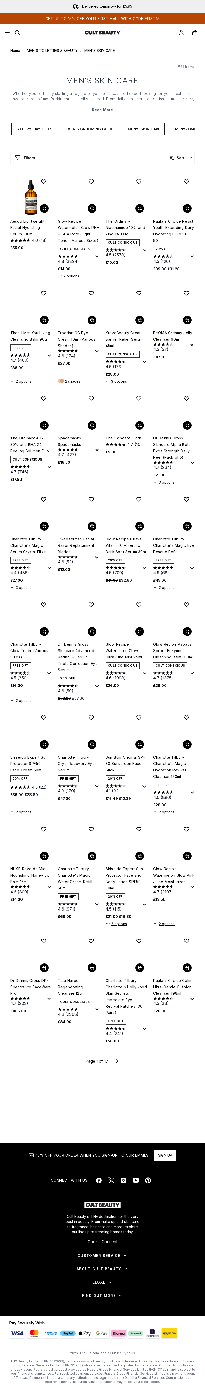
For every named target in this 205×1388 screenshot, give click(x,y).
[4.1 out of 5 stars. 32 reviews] (123, 789)
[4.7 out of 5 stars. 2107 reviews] (171, 890)
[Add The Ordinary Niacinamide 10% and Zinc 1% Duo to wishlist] (139, 181)
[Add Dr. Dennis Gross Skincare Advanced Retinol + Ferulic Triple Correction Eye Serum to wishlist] (91, 604)
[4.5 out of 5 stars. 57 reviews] (171, 347)
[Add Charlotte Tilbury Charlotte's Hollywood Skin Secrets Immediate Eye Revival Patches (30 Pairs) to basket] (139, 967)
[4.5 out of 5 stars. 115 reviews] (123, 907)
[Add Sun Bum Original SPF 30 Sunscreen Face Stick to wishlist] (139, 717)
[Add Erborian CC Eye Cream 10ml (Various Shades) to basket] (92, 320)
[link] (181, 32)
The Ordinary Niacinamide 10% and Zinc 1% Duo (125, 227)
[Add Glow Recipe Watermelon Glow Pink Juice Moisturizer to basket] (187, 856)
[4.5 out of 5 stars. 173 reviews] (123, 365)
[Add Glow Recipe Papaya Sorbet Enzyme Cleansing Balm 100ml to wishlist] (186, 604)
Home (15, 50)
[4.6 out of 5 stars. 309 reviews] (28, 890)
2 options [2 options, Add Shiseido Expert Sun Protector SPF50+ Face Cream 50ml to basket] (21, 812)
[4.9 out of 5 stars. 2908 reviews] (76, 1012)
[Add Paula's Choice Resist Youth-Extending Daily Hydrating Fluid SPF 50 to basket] (187, 208)
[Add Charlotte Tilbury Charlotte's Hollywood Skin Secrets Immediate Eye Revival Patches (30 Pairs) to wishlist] (139, 941)
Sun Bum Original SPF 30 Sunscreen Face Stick (125, 763)
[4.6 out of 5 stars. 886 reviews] (171, 795)
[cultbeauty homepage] (102, 32)
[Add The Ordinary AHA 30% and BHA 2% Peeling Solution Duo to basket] (44, 425)
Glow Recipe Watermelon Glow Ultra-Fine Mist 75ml (124, 650)
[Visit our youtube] (136, 1180)
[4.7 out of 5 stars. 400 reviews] (28, 358)
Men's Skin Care (144, 129)
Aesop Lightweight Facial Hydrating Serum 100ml (27, 227)
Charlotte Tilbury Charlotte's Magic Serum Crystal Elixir (28, 545)
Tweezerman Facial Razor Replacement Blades (76, 545)
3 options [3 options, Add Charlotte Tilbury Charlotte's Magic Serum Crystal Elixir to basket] (21, 587)
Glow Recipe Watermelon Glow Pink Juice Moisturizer (174, 875)
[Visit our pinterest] (148, 1180)
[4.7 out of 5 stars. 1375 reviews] (171, 676)
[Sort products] (181, 158)
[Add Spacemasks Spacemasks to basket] (92, 425)
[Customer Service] (102, 1255)
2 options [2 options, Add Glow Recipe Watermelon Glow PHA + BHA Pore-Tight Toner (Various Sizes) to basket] (68, 276)
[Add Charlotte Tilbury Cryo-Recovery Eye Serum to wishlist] (91, 717)
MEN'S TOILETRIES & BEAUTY (52, 50)
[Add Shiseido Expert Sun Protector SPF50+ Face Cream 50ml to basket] (44, 744)
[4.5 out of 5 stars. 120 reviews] (171, 259)
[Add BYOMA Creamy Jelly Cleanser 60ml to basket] (187, 320)
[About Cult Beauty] (103, 1268)
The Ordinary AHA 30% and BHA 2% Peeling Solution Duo (29, 444)
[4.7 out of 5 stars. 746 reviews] (28, 470)
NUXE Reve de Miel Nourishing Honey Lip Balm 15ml (30, 875)
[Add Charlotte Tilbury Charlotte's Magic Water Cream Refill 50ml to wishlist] (91, 829)
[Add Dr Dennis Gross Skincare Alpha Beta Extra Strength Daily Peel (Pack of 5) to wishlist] (186, 398)
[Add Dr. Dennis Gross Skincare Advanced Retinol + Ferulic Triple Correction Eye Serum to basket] (92, 631)
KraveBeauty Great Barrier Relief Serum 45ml (124, 339)
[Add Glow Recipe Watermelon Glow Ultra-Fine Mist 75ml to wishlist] (139, 604)
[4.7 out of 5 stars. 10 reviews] (124, 444)
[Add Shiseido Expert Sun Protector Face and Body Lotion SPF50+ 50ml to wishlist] (139, 829)
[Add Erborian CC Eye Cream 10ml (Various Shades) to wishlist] (91, 293)
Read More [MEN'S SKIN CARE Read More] (102, 110)
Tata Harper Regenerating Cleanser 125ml (72, 986)
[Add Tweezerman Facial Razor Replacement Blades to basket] (92, 526)
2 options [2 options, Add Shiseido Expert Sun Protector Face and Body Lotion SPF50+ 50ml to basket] (116, 923)
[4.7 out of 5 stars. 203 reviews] (28, 1002)
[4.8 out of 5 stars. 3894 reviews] (76, 259)
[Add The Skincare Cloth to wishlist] (139, 398)
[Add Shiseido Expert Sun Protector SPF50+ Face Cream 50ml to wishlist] (43, 717)
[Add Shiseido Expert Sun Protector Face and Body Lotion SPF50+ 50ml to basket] (139, 856)
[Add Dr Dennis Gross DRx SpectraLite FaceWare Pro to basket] (44, 967)
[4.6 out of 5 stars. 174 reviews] (76, 354)
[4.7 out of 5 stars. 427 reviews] (76, 453)
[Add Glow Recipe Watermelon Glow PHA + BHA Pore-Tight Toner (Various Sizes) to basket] (92, 208)
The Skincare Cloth (123, 438)
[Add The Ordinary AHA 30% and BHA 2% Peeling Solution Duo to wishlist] (43, 398)
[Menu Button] (7, 33)
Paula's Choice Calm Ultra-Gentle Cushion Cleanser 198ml (172, 986)
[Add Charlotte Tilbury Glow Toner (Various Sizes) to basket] (44, 631)
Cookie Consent (102, 1241)
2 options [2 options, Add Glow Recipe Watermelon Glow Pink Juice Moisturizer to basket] (164, 923)
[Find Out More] (102, 1295)
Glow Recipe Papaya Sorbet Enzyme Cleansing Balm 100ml (173, 650)
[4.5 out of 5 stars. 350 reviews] (28, 676)
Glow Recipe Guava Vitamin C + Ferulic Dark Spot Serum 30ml (126, 545)
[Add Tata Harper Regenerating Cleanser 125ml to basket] (92, 967)
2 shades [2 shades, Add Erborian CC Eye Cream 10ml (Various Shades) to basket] (72, 381)
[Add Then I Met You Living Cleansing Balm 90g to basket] (44, 320)
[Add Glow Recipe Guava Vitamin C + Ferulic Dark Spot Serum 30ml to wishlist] (139, 499)
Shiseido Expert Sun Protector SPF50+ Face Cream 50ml (29, 763)
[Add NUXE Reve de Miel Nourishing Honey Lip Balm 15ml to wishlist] (43, 829)
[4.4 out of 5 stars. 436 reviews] (28, 571)
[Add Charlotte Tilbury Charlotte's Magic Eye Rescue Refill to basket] (187, 526)
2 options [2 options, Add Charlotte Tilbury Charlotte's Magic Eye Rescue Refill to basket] (164, 587)
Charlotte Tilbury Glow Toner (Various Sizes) (29, 650)
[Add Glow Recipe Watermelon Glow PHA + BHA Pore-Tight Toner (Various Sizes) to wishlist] (91, 181)
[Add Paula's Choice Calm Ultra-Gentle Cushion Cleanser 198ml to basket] (187, 967)
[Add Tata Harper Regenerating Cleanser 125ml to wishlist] (91, 941)
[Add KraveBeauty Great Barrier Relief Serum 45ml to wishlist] (139, 293)
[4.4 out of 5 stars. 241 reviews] (123, 1032)
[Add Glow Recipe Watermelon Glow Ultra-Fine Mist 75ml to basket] (139, 631)
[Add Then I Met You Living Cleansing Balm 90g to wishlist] (43, 293)
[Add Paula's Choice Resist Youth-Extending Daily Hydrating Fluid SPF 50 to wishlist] (186, 181)
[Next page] (117, 1061)
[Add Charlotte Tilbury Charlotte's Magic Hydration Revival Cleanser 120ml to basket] (187, 744)
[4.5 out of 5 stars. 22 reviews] (28, 787)
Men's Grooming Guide (90, 129)
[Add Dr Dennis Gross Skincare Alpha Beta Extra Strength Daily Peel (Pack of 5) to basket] (187, 425)
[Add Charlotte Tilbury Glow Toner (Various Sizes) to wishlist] (43, 604)
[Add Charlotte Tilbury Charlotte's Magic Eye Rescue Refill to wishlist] (186, 499)
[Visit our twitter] (111, 1180)
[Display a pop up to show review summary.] (97, 257)
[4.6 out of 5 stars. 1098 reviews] (124, 676)
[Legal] (103, 1282)
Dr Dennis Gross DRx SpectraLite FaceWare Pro (30, 986)
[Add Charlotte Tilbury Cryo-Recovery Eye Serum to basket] (92, 744)
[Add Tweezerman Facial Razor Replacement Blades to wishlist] (91, 499)
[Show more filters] (24, 158)
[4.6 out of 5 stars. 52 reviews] (76, 560)
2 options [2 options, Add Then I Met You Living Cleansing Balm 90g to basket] (21, 381)
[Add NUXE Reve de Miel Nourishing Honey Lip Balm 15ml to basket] (44, 856)
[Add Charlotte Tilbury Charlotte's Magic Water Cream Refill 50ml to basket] (92, 856)
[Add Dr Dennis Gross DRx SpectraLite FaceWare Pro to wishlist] (43, 941)
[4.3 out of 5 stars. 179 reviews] (76, 789)
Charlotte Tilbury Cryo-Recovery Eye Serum (76, 763)
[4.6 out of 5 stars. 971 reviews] (76, 907)
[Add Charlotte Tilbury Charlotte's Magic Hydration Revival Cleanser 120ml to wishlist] (186, 717)
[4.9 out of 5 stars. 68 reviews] (171, 571)
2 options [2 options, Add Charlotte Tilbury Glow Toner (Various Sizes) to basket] (21, 700)
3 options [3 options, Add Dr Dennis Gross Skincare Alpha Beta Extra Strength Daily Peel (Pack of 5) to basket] (164, 482)
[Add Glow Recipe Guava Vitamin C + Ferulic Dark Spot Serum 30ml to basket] (139, 526)
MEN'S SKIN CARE (102, 80)
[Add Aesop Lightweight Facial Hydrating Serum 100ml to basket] (44, 208)
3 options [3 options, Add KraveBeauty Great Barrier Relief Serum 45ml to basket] (116, 381)
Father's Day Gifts (34, 129)
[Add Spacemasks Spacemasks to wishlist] (91, 398)
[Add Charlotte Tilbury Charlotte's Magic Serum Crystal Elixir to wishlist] (43, 499)
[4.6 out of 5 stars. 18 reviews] (28, 240)
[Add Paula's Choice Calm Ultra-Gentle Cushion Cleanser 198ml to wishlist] (186, 941)
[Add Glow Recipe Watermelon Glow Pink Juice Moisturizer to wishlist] (186, 829)
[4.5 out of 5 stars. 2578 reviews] (124, 253)
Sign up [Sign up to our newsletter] (165, 1155)
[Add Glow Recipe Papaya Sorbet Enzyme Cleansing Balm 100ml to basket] (187, 631)
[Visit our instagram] (123, 1180)
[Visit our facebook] (99, 1180)
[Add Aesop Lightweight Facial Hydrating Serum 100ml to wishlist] (43, 181)
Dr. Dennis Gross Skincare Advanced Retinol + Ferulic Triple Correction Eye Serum (78, 657)
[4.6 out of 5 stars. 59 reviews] (76, 689)
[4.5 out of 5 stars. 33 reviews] (171, 1002)
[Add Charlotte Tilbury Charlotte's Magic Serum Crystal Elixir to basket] (44, 526)
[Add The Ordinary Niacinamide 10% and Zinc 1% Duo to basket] (139, 208)
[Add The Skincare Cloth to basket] (139, 425)
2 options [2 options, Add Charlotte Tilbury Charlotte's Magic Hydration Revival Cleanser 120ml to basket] (164, 812)
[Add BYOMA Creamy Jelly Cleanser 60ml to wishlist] (186, 293)
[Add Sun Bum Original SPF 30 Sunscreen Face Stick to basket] (139, 744)
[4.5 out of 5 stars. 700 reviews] (123, 571)
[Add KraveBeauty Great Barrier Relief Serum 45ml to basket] (139, 320)
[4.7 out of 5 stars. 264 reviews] (171, 466)
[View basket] (195, 32)
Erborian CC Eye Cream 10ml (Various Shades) (76, 339)
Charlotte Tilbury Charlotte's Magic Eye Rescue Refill (173, 545)
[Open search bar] (17, 33)
